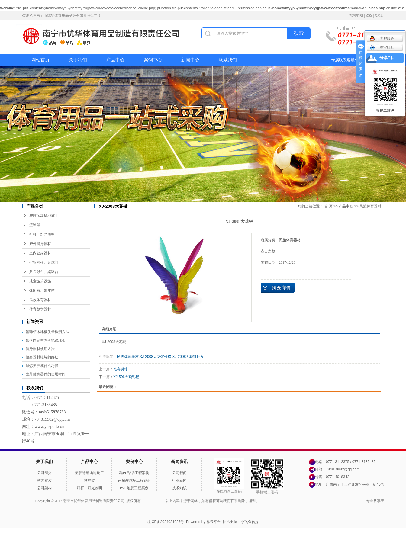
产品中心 (115, 59)
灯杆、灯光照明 (42, 234)
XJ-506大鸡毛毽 (126, 377)
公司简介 (44, 473)
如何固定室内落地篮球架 (46, 340)
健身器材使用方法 (40, 349)
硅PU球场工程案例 (134, 473)
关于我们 (78, 59)
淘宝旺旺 (382, 47)
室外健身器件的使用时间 (46, 374)
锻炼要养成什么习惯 (42, 366)
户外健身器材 (40, 244)
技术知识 (179, 488)
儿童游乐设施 (40, 281)
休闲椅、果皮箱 (42, 290)
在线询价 (278, 288)
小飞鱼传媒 (250, 522)
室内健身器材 (40, 253)
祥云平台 (213, 522)
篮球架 (34, 225)
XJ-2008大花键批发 (188, 357)
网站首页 (40, 59)
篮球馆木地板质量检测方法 (47, 332)
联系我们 (228, 59)
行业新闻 (179, 480)
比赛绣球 (120, 369)
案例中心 (153, 59)
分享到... (387, 58)
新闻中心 (190, 59)
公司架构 (44, 488)
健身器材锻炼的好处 (42, 357)
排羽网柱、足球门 (43, 262)
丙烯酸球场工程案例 (134, 480)
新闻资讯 (179, 461)
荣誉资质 (44, 480)
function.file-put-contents (178, 8)
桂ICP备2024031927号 (165, 522)
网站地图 (356, 15)
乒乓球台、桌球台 (43, 272)
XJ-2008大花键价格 (155, 357)
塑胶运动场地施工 (43, 216)
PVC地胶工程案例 (134, 488)
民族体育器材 (40, 300)
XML (378, 15)
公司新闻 (179, 473)
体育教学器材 (40, 309)
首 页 (328, 206)
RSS (369, 15)
